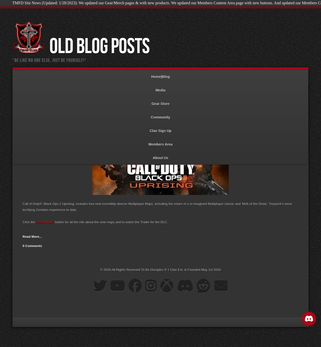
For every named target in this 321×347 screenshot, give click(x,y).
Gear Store (160, 101)
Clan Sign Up (160, 128)
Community (160, 114)
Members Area (160, 142)
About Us (160, 155)
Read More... (32, 237)
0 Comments (32, 246)
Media (160, 87)
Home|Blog (160, 74)
